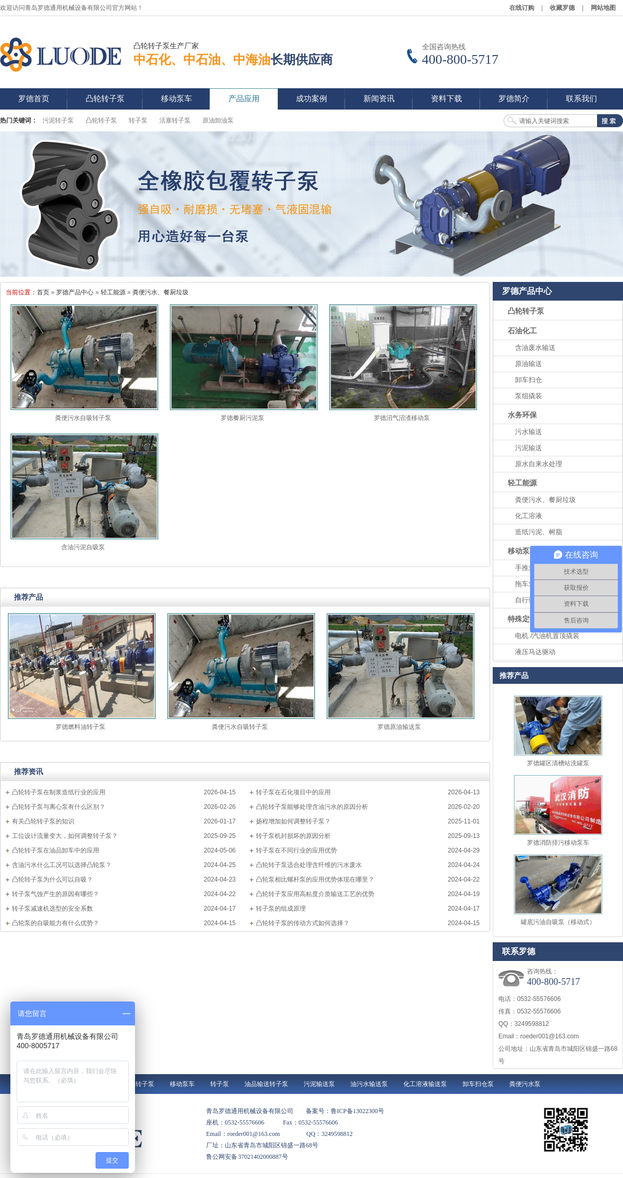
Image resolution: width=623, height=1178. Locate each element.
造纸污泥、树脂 (538, 532)
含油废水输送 (535, 347)
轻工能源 (113, 292)
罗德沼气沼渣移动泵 (402, 418)
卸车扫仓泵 (478, 1084)
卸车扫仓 (528, 380)
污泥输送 (528, 448)
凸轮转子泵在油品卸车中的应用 (55, 850)
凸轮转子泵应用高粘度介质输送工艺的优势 (315, 894)
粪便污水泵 (524, 1084)
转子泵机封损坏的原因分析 (293, 836)
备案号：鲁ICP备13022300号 (345, 1111)
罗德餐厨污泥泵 (242, 418)
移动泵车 (522, 551)
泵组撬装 (528, 396)
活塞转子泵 (175, 120)
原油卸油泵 (218, 120)
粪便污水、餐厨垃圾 (160, 292)
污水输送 (528, 432)
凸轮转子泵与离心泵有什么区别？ (58, 806)
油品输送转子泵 (266, 1084)
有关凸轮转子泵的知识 (43, 821)
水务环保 (522, 415)
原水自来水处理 (538, 464)
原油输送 (528, 364)
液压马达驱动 (535, 652)
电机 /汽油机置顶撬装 (547, 636)
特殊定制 (522, 619)
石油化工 (522, 331)
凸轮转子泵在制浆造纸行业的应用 (58, 792)
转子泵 (138, 120)
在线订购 (521, 7)
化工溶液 (528, 516)
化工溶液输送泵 (425, 1084)
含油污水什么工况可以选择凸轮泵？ (62, 865)
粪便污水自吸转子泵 (83, 418)
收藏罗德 (562, 7)
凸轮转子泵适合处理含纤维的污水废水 (309, 865)
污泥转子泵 (58, 120)
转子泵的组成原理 (281, 908)
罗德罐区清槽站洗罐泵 (558, 763)
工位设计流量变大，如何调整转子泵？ (65, 836)
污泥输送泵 (319, 1084)
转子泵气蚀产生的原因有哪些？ (55, 894)
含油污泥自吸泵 (83, 547)
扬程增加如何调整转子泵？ (293, 821)
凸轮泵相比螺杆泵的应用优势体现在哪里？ (315, 879)
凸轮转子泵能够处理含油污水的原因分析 (312, 806)
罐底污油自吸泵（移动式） (558, 922)
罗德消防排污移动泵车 (558, 842)
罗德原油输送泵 (399, 726)
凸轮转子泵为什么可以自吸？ (52, 879)
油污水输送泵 (369, 1084)
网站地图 (603, 7)
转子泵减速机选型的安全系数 (52, 908)
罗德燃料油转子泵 (80, 726)
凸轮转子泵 (101, 120)
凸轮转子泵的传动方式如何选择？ (302, 923)
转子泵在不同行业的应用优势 (296, 850)
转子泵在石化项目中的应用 (293, 792)
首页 (43, 292)
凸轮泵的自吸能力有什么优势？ (55, 923)
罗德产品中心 (74, 292)
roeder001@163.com (549, 1036)
